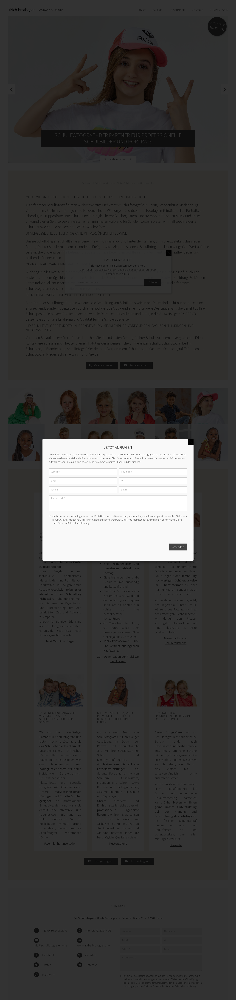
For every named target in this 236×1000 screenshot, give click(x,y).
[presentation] (73, 535)
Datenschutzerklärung (78, 523)
